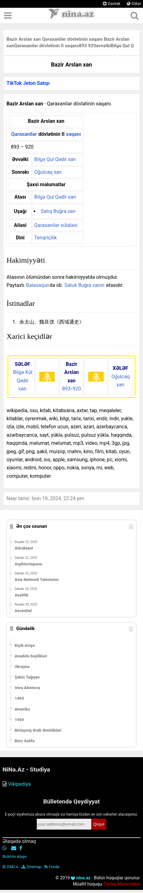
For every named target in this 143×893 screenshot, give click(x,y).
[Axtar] (134, 15)
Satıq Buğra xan (58, 211)
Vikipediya (19, 784)
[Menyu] (8, 15)
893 (66, 389)
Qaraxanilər (24, 134)
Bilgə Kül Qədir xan (22, 380)
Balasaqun (37, 285)
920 (77, 389)
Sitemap (31, 866)
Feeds (52, 866)
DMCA (10, 866)
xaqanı (73, 134)
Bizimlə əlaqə (14, 856)
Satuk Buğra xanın (84, 285)
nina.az (80, 877)
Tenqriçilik (45, 238)
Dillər (134, 3)
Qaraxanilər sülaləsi (56, 225)
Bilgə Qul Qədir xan (55, 159)
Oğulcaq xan (48, 172)
